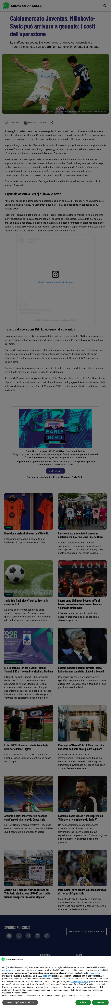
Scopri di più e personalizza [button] (20, 1002)
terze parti (47, 976)
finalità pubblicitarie (79, 981)
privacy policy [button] (8, 970)
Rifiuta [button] (83, 1002)
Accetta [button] (100, 1002)
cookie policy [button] (94, 973)
